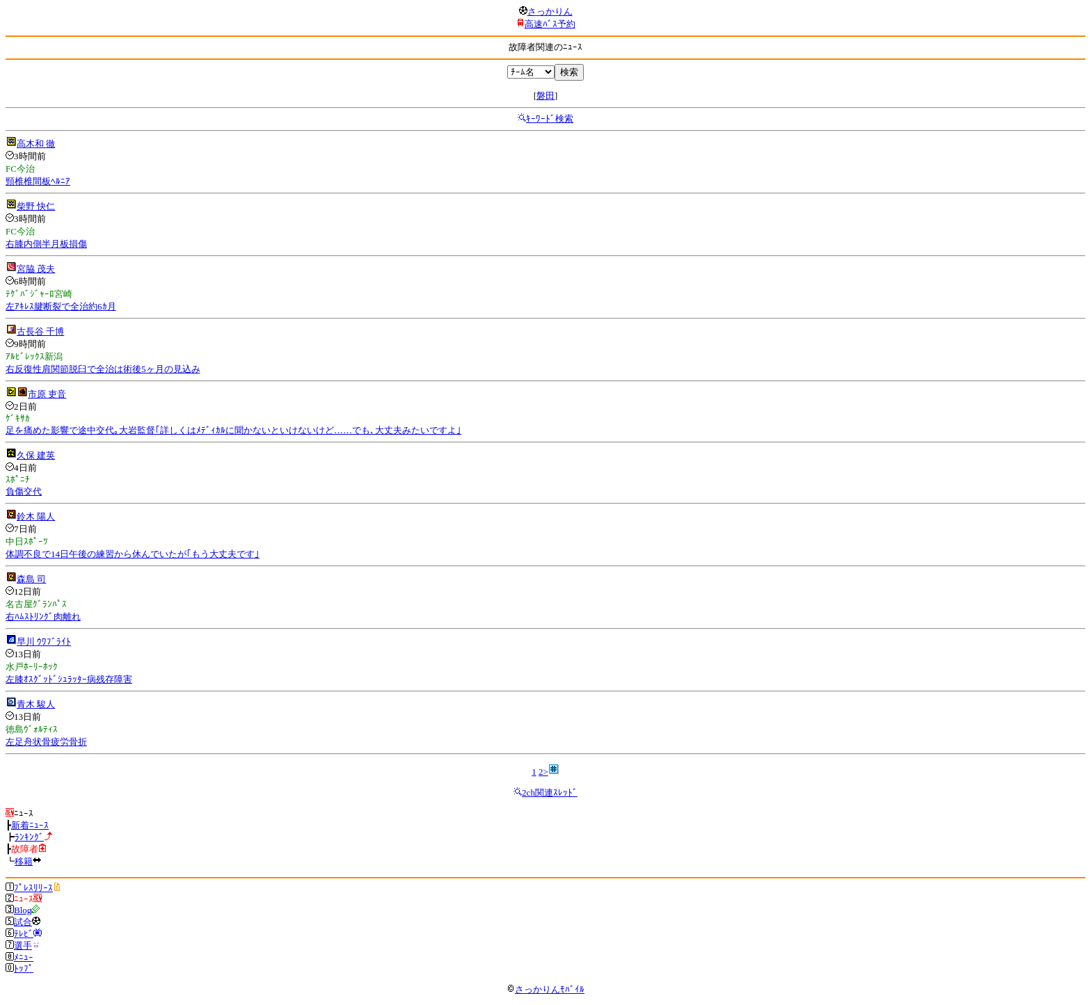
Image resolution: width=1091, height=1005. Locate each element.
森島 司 (31, 579)
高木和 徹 (36, 143)
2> (543, 771)
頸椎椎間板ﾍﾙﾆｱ (38, 181)
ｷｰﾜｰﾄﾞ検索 (549, 118)
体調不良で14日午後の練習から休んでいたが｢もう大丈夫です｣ (133, 554)
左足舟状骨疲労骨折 (46, 742)
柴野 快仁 (36, 206)
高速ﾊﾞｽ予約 (550, 24)
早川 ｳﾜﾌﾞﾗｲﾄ (44, 641)
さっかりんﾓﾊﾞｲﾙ (545, 989)
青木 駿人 (36, 704)
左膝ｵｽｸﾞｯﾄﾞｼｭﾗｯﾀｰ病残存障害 (69, 679)
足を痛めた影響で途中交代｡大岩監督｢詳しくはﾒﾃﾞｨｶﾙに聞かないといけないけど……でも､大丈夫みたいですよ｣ (233, 430)
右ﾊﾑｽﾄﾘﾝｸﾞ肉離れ (43, 616)
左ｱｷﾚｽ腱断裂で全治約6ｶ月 (61, 306)
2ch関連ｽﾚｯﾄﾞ (550, 792)
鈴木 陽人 (36, 516)
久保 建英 (36, 455)
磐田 (545, 95)
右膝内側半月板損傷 (46, 244)
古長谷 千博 (40, 331)
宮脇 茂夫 (36, 269)
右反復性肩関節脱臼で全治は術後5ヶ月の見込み (103, 369)
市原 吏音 (47, 394)
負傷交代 (24, 491)
